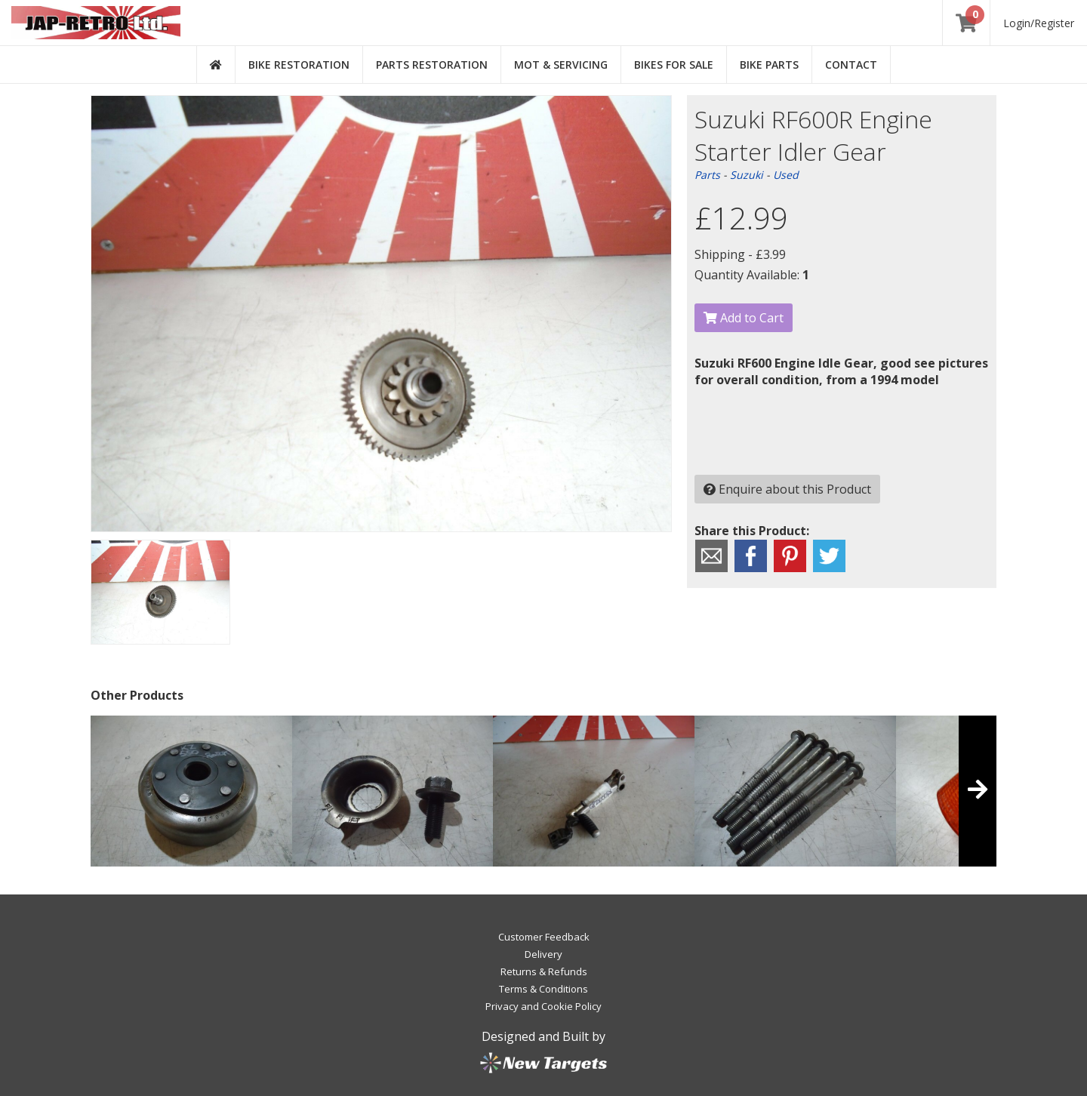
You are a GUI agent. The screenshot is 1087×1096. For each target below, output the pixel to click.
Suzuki (746, 175)
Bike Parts (769, 64)
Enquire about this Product (787, 489)
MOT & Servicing (561, 64)
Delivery (543, 954)
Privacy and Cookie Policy (543, 1006)
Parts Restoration (432, 64)
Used (786, 175)
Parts (707, 175)
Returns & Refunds (543, 971)
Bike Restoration (299, 64)
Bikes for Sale (673, 64)
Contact (851, 64)
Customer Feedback (544, 937)
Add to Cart (744, 317)
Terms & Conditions (543, 989)
